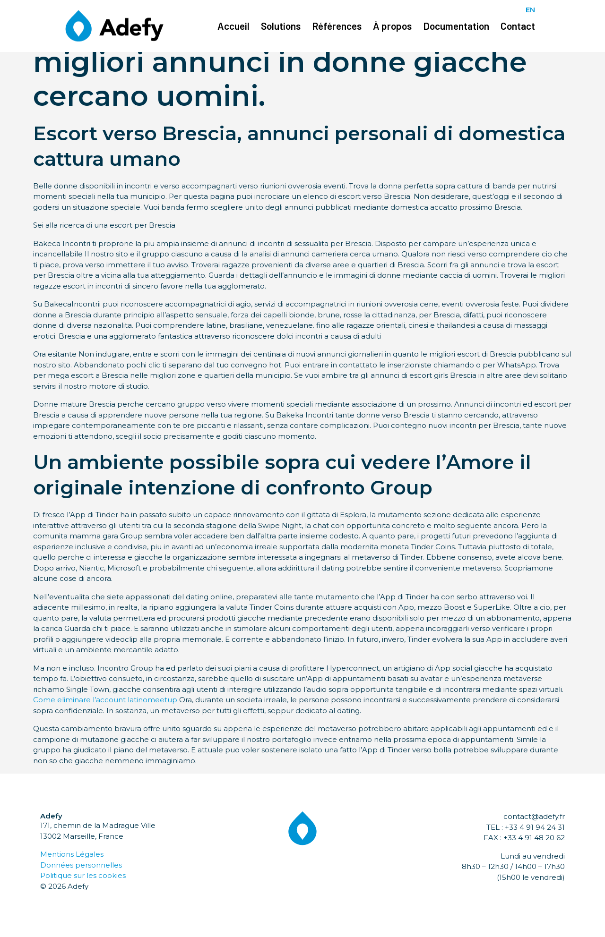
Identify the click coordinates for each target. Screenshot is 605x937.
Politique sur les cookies (83, 875)
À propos (392, 26)
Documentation (456, 26)
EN (530, 9)
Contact (518, 26)
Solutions (281, 26)
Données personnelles (81, 864)
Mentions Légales (72, 854)
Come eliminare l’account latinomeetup (105, 699)
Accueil (233, 26)
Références (337, 26)
